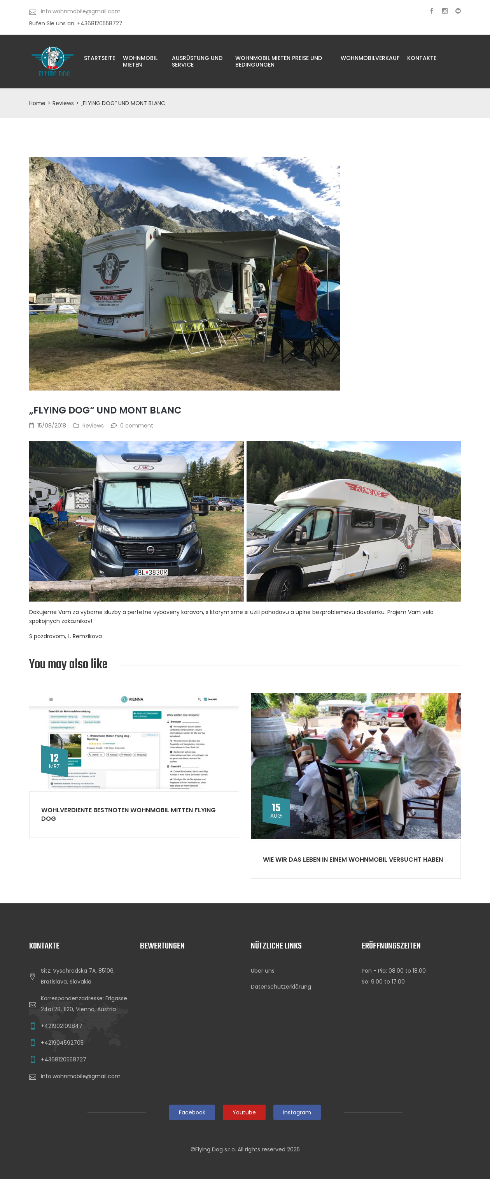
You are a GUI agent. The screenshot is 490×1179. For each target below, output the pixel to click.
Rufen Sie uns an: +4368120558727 (75, 23)
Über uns (263, 971)
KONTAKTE (421, 58)
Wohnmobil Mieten (140, 61)
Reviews (63, 103)
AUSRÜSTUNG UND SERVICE (197, 61)
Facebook (192, 1112)
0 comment (136, 425)
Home (37, 103)
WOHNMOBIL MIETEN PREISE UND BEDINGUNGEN (278, 61)
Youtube (244, 1112)
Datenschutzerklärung (281, 987)
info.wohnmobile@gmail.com (81, 1076)
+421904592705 (62, 1043)
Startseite (99, 58)
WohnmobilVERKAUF (370, 58)
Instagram (297, 1112)
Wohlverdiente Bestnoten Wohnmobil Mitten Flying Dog (128, 814)
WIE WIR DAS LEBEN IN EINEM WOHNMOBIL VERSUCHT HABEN (353, 859)
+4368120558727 (63, 1059)
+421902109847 (61, 1026)
